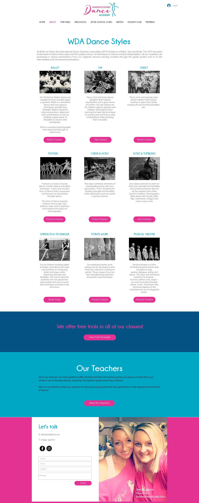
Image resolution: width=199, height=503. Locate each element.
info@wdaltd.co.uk (50, 434)
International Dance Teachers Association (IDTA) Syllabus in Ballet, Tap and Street (101, 51)
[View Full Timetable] (100, 337)
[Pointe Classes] (100, 299)
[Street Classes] (145, 139)
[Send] (83, 483)
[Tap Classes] (101, 139)
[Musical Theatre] (144, 299)
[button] (101, 22)
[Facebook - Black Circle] (42, 448)
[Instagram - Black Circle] (49, 448)
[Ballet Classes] (55, 139)
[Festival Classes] (55, 219)
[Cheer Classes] (100, 219)
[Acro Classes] (144, 219)
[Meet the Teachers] (99, 403)
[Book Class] (55, 299)
